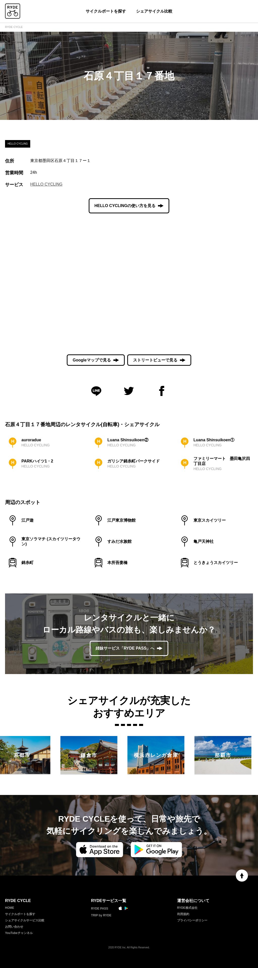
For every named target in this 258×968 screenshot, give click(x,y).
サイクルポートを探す (106, 11)
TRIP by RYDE (101, 915)
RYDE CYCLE (14, 26)
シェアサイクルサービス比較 (24, 920)
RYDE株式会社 (187, 908)
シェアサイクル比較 (154, 11)
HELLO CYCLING (46, 184)
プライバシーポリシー (192, 920)
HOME (9, 908)
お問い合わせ (14, 926)
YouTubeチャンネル (19, 933)
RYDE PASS (99, 908)
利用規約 (183, 914)
